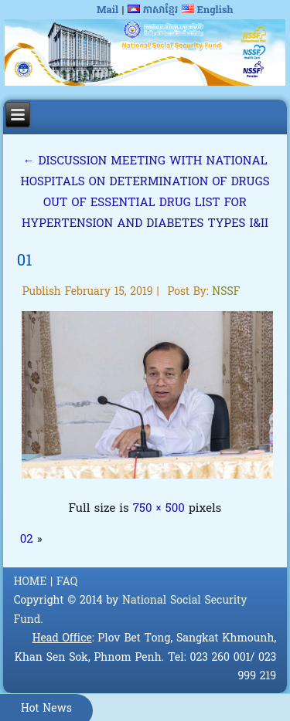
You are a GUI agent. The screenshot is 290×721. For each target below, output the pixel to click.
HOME (30, 582)
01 (24, 261)
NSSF (226, 292)
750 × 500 (159, 508)
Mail (107, 10)
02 (26, 539)
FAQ (66, 582)
